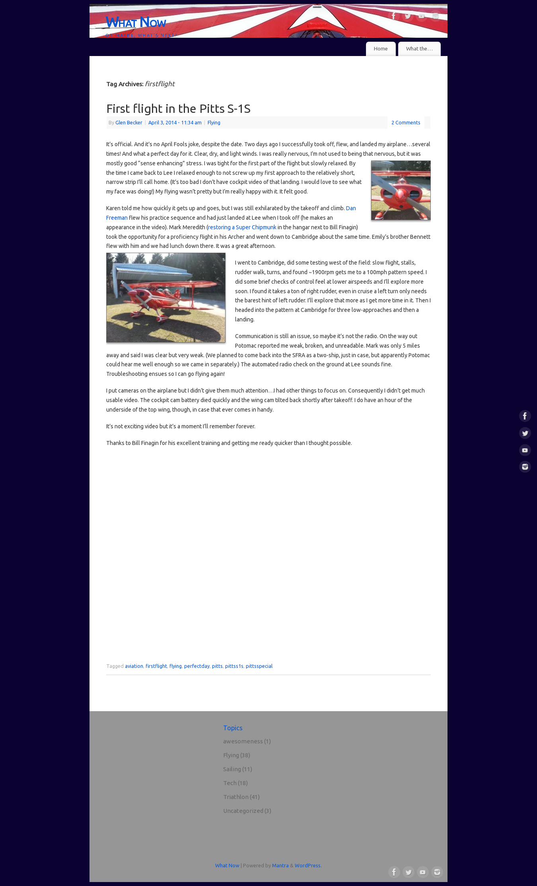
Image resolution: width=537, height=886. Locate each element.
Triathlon (236, 796)
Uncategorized (243, 810)
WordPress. (308, 865)
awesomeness (243, 741)
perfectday (197, 666)
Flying (214, 122)
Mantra (280, 865)
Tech (230, 783)
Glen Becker (128, 122)
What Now (135, 22)
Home (381, 49)
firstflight (156, 666)
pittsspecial (259, 666)
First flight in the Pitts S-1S (178, 108)
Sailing (232, 769)
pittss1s (234, 666)
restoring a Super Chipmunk (242, 227)
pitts (217, 666)
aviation (134, 666)
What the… (419, 49)
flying (175, 666)
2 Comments (405, 122)
